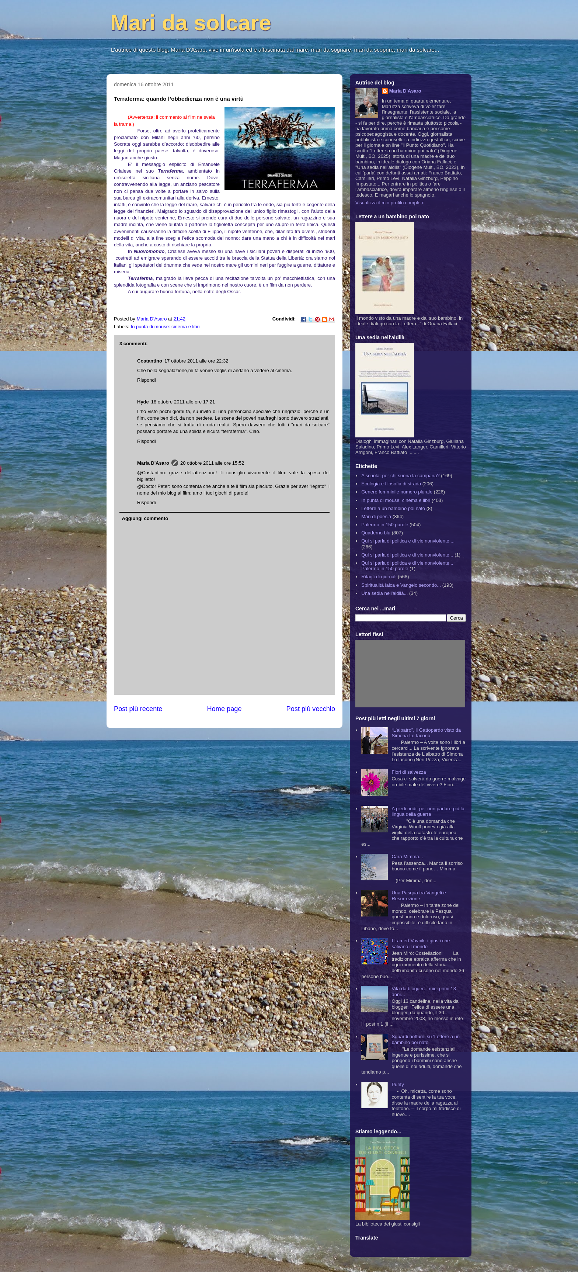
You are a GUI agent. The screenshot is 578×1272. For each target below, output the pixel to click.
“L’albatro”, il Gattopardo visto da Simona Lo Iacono (426, 733)
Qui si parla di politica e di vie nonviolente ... (408, 541)
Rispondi (146, 380)
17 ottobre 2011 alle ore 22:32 (196, 361)
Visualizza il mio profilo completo (390, 202)
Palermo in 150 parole (384, 524)
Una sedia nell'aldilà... (384, 593)
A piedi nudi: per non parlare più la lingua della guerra (427, 811)
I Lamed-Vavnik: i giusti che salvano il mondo (420, 943)
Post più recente (138, 709)
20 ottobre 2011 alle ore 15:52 (212, 463)
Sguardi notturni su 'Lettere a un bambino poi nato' (425, 1039)
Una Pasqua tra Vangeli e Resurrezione (418, 895)
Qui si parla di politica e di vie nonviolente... (407, 555)
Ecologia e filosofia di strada (391, 483)
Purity (397, 1084)
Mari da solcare (190, 22)
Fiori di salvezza (408, 772)
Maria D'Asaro (152, 319)
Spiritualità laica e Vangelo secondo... (401, 585)
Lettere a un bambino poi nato (393, 508)
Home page (224, 709)
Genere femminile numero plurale (396, 492)
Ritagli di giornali (378, 576)
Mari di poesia (376, 516)
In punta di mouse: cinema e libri (165, 326)
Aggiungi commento (145, 518)
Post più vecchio (310, 709)
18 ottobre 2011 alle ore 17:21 (183, 402)
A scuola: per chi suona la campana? (400, 475)
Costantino (149, 361)
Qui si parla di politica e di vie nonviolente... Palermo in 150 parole (407, 566)
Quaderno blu (375, 533)
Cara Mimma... (407, 856)
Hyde (143, 402)
